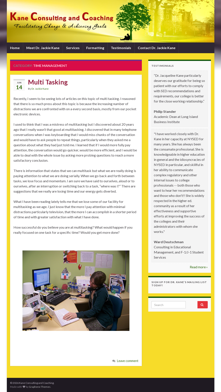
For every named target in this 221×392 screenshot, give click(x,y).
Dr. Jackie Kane (40, 88)
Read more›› (199, 267)
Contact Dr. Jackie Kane (156, 48)
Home (15, 48)
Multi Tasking (48, 82)
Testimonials (121, 48)
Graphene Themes (39, 386)
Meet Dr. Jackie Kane (42, 48)
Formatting (95, 48)
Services (73, 48)
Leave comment (127, 361)
